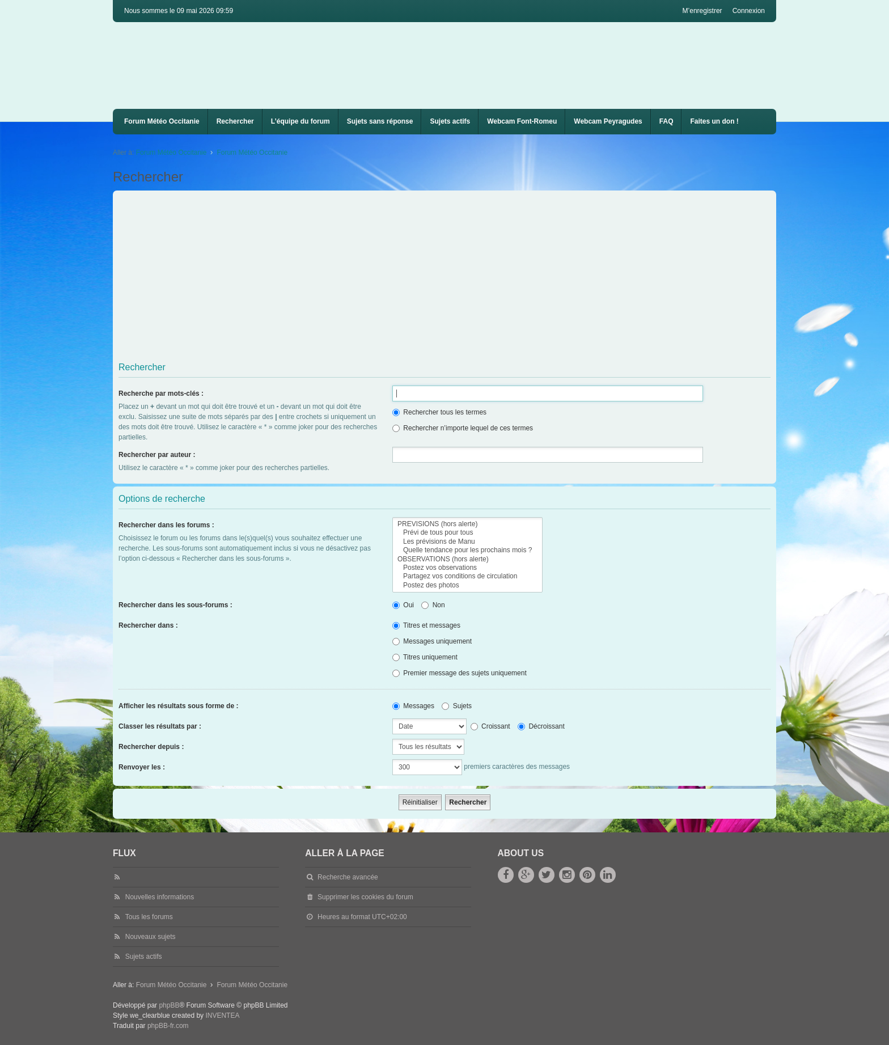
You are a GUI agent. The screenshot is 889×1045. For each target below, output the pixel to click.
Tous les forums (149, 917)
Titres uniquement (425, 657)
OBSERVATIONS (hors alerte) (467, 559)
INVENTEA (222, 1015)
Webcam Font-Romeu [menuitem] (522, 121)
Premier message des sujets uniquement (459, 673)
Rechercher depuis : (151, 747)
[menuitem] (522, 121)
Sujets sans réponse (380, 121)
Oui (403, 605)
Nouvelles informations (159, 897)
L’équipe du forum (300, 121)
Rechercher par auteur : (156, 455)
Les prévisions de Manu (467, 542)
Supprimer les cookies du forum (365, 897)
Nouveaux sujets (150, 937)
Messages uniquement (432, 641)
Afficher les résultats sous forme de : (178, 706)
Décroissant (541, 726)
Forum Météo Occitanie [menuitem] (162, 121)
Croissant (490, 726)
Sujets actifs (450, 121)
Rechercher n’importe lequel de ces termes (462, 428)
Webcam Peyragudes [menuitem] (608, 121)
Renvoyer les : (141, 767)
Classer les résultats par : (159, 726)
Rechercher (235, 121)
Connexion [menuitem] (749, 11)
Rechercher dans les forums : (166, 525)
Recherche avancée (348, 877)
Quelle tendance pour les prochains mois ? (467, 550)
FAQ (666, 121)
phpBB (169, 1005)
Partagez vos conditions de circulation (467, 576)
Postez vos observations (467, 568)
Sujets (457, 706)
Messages (413, 706)
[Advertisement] (458, 278)
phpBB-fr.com (168, 1026)
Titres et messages (426, 625)
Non (432, 605)
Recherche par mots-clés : (161, 393)
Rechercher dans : (148, 625)
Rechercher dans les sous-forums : (175, 605)
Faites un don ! (714, 121)
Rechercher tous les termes (439, 412)
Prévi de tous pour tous (467, 532)
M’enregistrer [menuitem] (702, 11)
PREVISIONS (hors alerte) (467, 524)
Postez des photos (467, 585)
